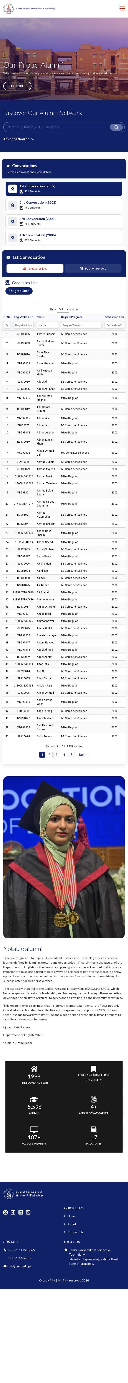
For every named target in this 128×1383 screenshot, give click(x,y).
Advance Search (16, 139)
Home (72, 1216)
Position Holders (93, 268)
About (72, 1224)
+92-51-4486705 (19, 1258)
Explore (17, 86)
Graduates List (35, 268)
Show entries (64, 309)
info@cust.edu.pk (20, 1266)
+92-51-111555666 (21, 1250)
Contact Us (75, 1232)
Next (82, 754)
